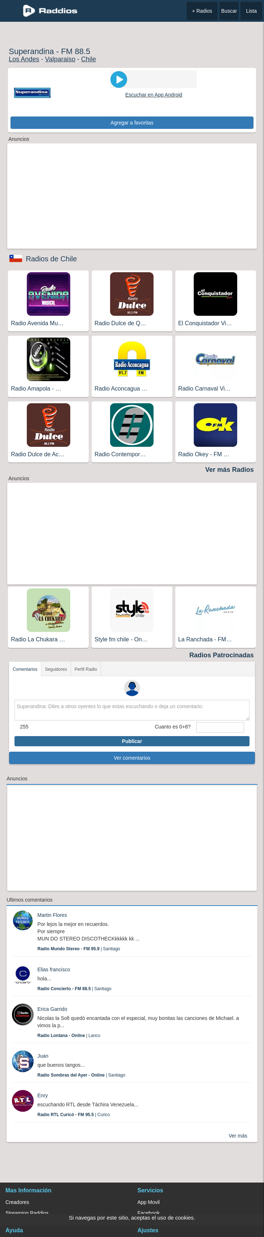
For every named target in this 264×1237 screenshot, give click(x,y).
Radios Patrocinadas (221, 655)
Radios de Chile (51, 259)
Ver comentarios (132, 758)
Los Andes (24, 59)
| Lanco (68, 1035)
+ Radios (202, 11)
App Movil (149, 1202)
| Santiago (78, 948)
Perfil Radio (86, 669)
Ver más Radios (229, 469)
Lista (251, 11)
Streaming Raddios (27, 1213)
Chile (88, 59)
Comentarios (25, 669)
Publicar (132, 741)
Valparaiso (60, 59)
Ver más (238, 1136)
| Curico (73, 1114)
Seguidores (56, 669)
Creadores (17, 1202)
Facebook (149, 1213)
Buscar (229, 11)
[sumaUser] (220, 727)
